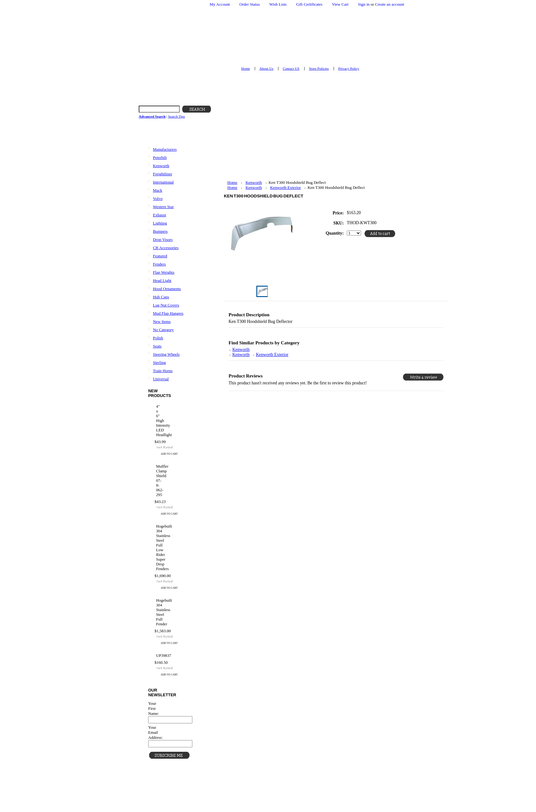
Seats (157, 346)
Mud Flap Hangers (168, 313)
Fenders (159, 264)
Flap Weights (163, 272)
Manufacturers (165, 149)
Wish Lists (278, 4)
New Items (162, 321)
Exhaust (159, 215)
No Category (163, 329)
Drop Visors (162, 239)
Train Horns (162, 370)
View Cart (340, 4)
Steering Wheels (166, 354)
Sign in (364, 4)
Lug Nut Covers (166, 305)
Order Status (249, 4)
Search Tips (176, 116)
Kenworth (161, 165)
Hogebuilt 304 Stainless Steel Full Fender (157, 612)
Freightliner (162, 174)
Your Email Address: (155, 732)
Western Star (163, 206)
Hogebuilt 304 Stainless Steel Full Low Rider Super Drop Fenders (157, 547)
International (163, 182)
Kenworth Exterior (285, 187)
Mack (157, 190)
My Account (220, 4)
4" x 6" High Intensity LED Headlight (157, 420)
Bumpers (160, 231)
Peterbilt (160, 157)
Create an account (389, 4)
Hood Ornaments (167, 288)
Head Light (162, 280)
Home (232, 182)
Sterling (159, 362)
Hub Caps (161, 297)
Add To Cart (169, 454)
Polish (158, 338)
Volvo (158, 198)
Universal (161, 379)
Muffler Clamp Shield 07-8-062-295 (157, 480)
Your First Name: (153, 708)
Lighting (160, 223)
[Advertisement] (273, 135)
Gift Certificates (309, 4)
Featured (160, 256)
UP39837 (157, 655)
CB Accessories (165, 247)
